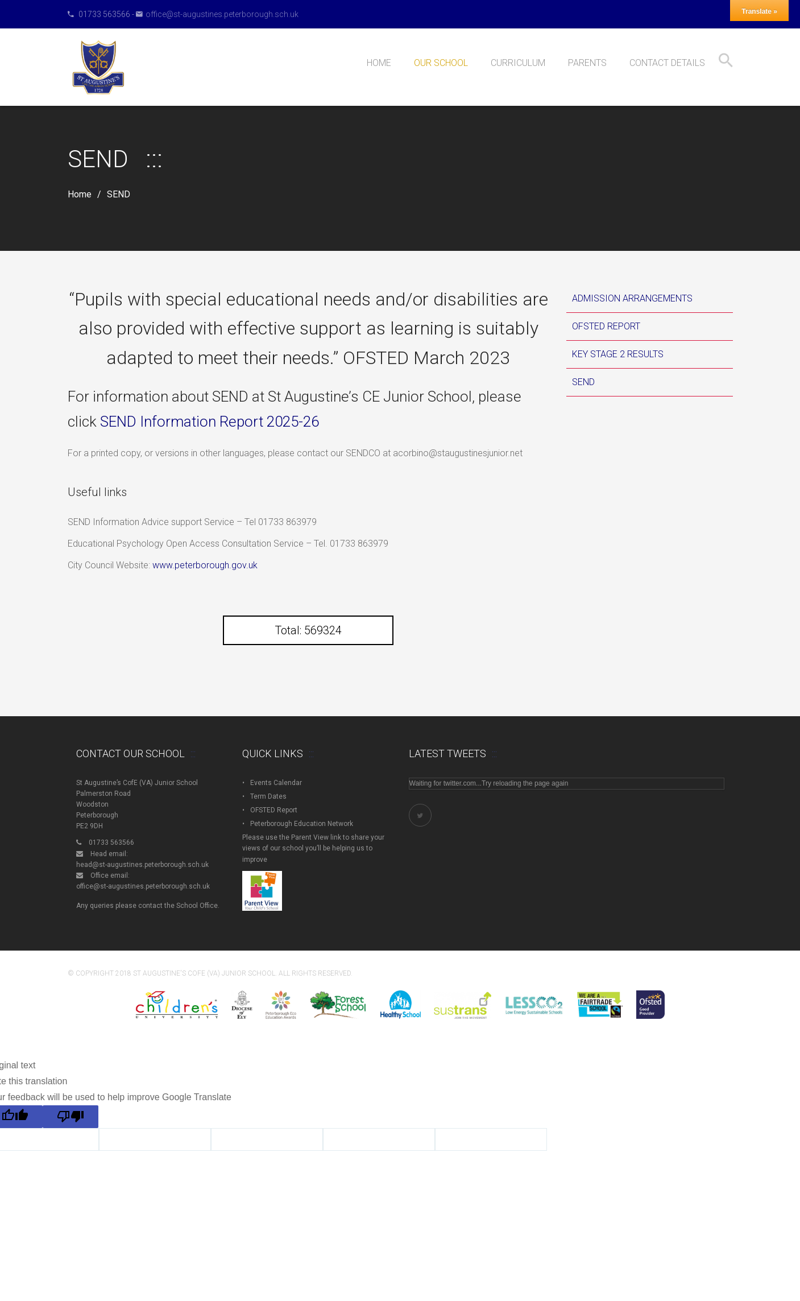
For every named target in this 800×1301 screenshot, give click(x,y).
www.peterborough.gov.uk (205, 565)
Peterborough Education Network (301, 824)
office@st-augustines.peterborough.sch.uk (222, 14)
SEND (583, 382)
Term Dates (268, 796)
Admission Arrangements (632, 298)
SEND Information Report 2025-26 (209, 421)
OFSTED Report (606, 326)
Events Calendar (276, 783)
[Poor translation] (70, 1116)
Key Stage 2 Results (618, 354)
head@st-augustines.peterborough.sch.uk (142, 865)
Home (80, 194)
